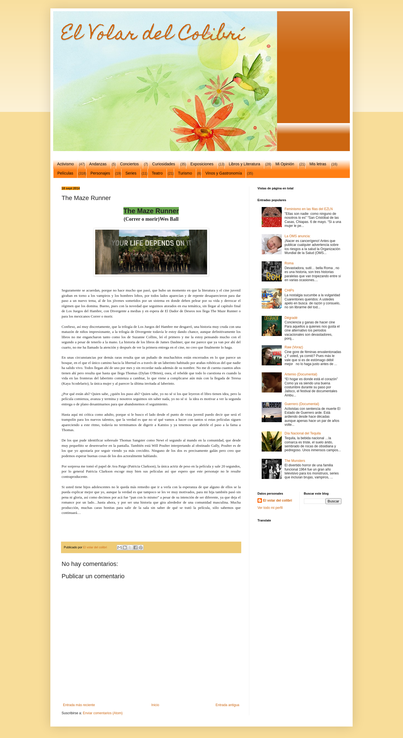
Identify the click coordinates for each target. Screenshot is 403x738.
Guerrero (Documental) (302, 404)
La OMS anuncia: (298, 236)
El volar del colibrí (277, 500)
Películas (65, 173)
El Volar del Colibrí (153, 35)
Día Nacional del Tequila (303, 433)
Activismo (65, 164)
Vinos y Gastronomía (223, 173)
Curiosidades (163, 164)
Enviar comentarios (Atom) (103, 713)
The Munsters (295, 461)
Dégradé (291, 318)
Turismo (185, 173)
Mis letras (318, 164)
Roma (289, 263)
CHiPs (289, 290)
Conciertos (129, 164)
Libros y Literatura (244, 164)
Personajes (100, 173)
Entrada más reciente (79, 705)
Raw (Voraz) (294, 347)
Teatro (157, 173)
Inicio (155, 705)
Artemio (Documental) (301, 374)
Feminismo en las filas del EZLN (309, 209)
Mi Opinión (284, 164)
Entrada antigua (227, 705)
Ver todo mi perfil (270, 508)
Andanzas (98, 164)
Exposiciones (202, 164)
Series (131, 173)
